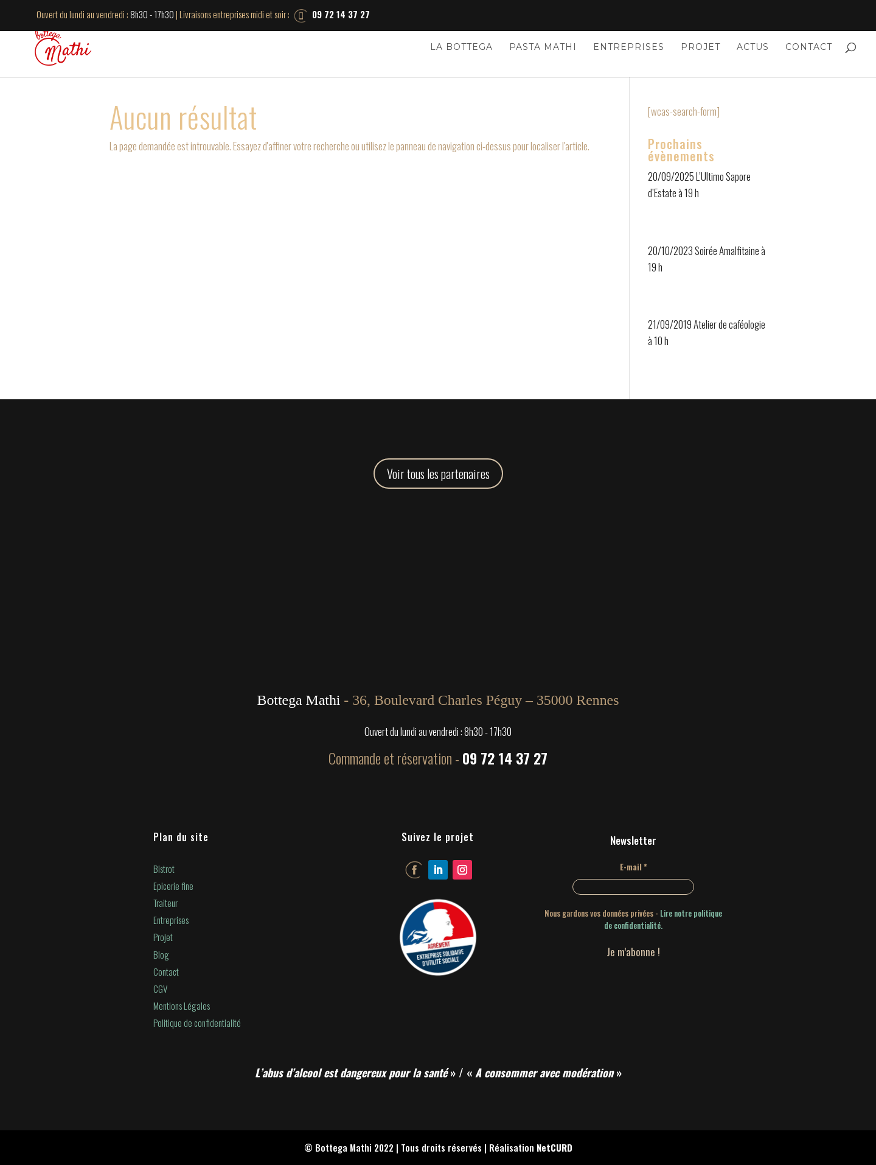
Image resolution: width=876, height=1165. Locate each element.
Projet (700, 47)
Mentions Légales (181, 1005)
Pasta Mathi (543, 47)
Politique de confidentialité (197, 1022)
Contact (808, 47)
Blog (161, 954)
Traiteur (165, 902)
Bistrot (164, 868)
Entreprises (628, 47)
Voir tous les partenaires (438, 473)
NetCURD (554, 1147)
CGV (160, 988)
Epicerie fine (173, 885)
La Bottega (461, 47)
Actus (753, 47)
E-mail (633, 867)
